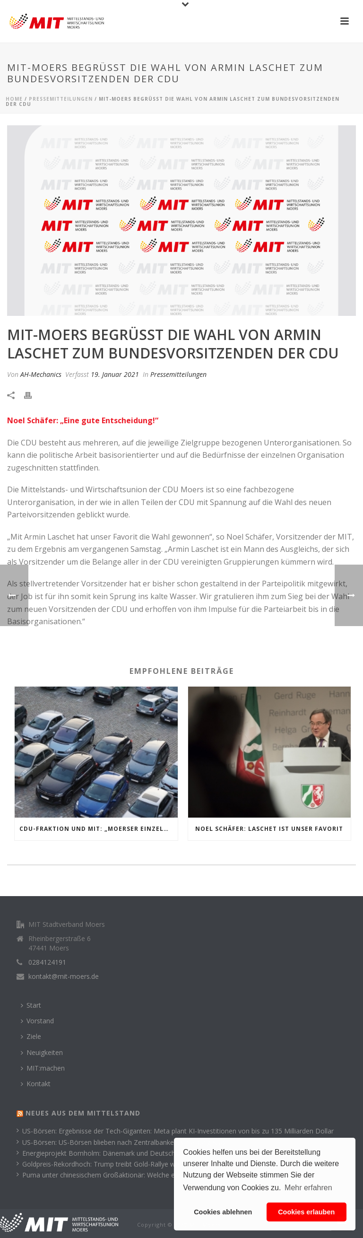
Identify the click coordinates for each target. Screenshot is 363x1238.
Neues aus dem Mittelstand (83, 1112)
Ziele (31, 1036)
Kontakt (36, 1083)
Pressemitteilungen (61, 99)
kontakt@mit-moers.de (63, 976)
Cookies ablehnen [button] (223, 1212)
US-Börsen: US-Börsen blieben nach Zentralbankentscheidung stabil (123, 1142)
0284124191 (47, 962)
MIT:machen (43, 1068)
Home (14, 99)
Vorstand (37, 1020)
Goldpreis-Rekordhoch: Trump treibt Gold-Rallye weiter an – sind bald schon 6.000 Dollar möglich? (169, 1164)
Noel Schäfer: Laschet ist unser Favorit (269, 829)
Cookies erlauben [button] (306, 1212)
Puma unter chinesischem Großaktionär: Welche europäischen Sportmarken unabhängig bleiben (166, 1174)
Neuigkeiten (42, 1052)
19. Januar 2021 (115, 374)
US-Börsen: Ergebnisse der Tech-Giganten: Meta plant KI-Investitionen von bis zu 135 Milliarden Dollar (175, 1130)
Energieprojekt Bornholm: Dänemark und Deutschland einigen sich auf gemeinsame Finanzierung (168, 1153)
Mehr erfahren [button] (308, 1188)
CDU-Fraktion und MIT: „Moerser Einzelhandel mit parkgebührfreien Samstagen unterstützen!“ (98, 829)
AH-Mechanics (40, 374)
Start (31, 1005)
